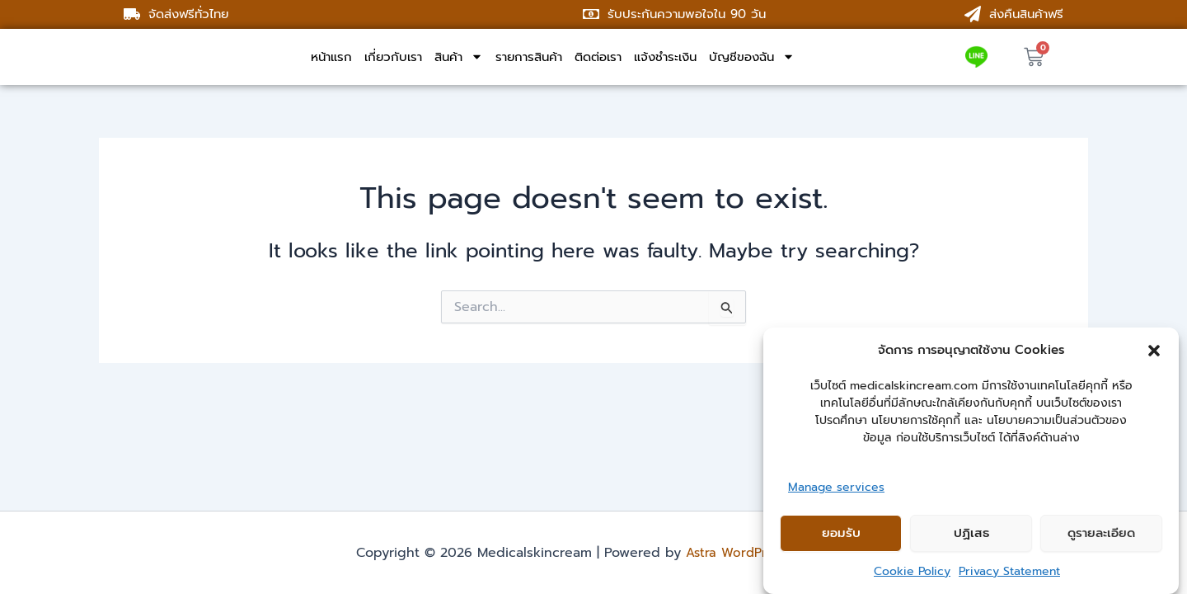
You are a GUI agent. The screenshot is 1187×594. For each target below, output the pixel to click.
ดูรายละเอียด (1101, 533)
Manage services (836, 487)
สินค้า (458, 56)
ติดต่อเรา (598, 57)
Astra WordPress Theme (758, 553)
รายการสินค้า (528, 57)
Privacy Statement (1009, 571)
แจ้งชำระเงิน (665, 57)
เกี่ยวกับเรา (393, 57)
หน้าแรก (331, 57)
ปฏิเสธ (971, 533)
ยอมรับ (841, 533)
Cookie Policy (912, 571)
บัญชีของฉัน (752, 56)
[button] (1154, 350)
